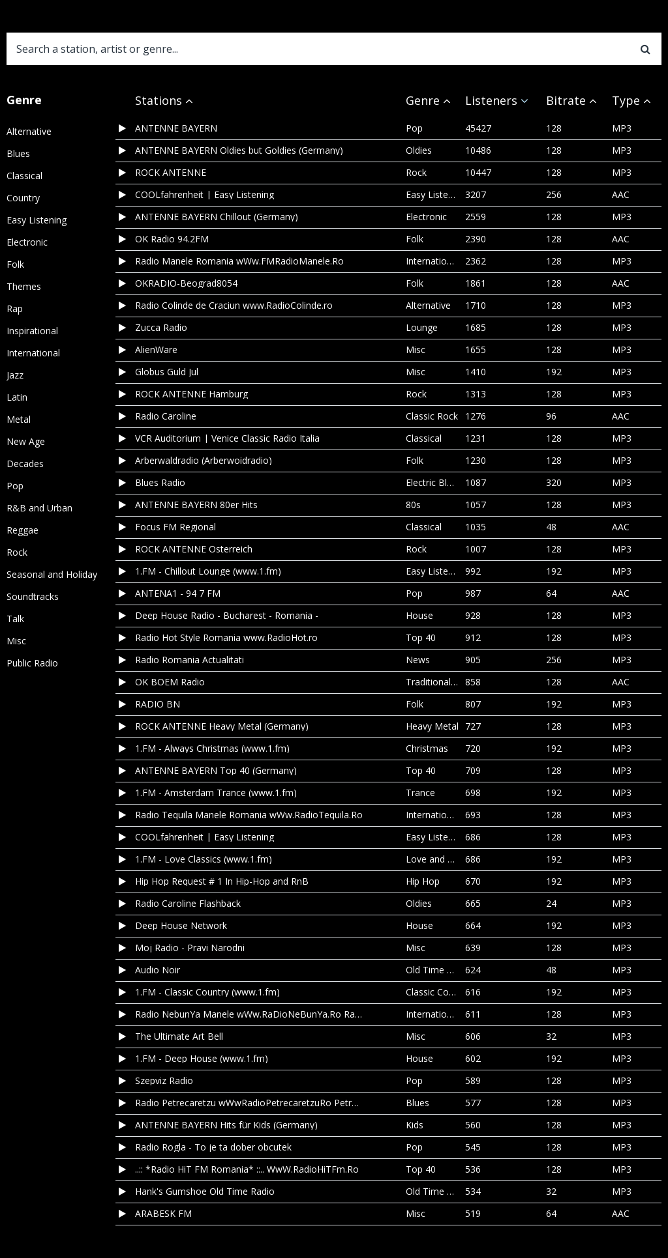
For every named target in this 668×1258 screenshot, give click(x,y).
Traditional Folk (438, 682)
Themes (24, 286)
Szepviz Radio (164, 1080)
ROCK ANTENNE (170, 172)
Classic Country (438, 992)
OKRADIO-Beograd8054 (186, 283)
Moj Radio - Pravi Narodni (190, 947)
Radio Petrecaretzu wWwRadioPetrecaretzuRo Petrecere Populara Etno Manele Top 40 (249, 1103)
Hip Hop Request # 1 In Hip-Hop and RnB (222, 881)
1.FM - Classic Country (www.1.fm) (207, 992)
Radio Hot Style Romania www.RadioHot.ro (226, 637)
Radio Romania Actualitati (189, 660)
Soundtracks (33, 596)
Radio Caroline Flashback (188, 903)
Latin (17, 397)
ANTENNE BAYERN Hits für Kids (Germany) (226, 1125)
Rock (17, 552)
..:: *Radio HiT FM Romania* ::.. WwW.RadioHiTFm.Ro (247, 1169)
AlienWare (156, 349)
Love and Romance (447, 859)
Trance (420, 792)
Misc (16, 641)
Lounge (422, 327)
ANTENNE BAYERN (176, 128)
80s (413, 504)
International (33, 353)
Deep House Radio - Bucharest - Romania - (226, 615)
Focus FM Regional (175, 527)
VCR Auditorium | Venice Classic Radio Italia (227, 438)
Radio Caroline (165, 416)
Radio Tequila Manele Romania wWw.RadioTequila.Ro (249, 815)
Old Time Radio (438, 970)
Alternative (29, 131)
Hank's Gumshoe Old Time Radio (205, 1191)
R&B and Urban (39, 508)
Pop (15, 485)
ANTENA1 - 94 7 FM (177, 593)
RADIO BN (157, 704)
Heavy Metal (432, 726)
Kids (414, 1125)
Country (23, 198)
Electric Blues (434, 482)
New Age (26, 441)
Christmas (427, 748)
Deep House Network (181, 925)
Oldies (419, 150)
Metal (19, 419)
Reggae (22, 530)
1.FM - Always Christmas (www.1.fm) (212, 748)
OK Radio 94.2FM (172, 239)
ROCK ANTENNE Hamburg (191, 394)
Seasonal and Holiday (52, 574)
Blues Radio (160, 482)
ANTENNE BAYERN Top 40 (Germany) (216, 770)
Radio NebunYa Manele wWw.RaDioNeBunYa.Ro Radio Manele (249, 1014)
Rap (15, 308)
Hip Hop (423, 881)
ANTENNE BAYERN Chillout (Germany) (216, 217)
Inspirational (32, 330)
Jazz (15, 375)
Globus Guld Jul (166, 372)
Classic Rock (432, 416)
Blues (18, 153)
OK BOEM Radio (170, 682)
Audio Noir (157, 970)
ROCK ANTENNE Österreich (193, 549)
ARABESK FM (163, 1213)
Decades (25, 463)
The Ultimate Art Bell (179, 1036)
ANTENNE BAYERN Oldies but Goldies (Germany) (239, 150)
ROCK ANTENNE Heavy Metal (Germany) (222, 726)
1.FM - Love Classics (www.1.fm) (203, 859)
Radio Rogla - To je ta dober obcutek (213, 1147)
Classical (24, 175)
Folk (15, 264)
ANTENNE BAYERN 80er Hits (196, 504)
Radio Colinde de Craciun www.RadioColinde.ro (234, 305)
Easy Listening (37, 220)
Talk (15, 618)
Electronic (27, 242)
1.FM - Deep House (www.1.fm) (201, 1058)
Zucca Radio (161, 327)
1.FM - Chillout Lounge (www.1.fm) (208, 571)
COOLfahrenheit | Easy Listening (204, 194)
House (419, 615)
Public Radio (32, 663)
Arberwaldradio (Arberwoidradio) (203, 460)
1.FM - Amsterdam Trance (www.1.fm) (216, 792)
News (418, 659)
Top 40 (421, 637)
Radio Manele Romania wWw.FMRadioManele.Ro (239, 261)
